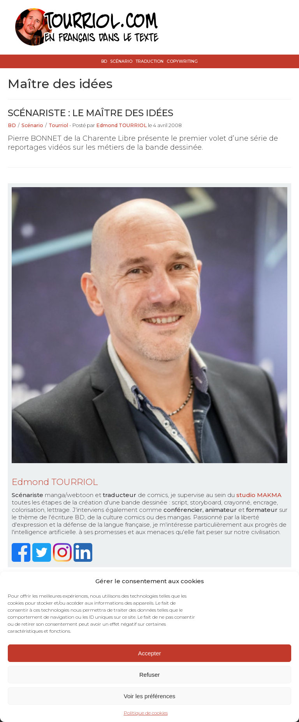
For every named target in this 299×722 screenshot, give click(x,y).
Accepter (149, 653)
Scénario (121, 61)
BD (104, 61)
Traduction (149, 61)
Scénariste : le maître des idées (90, 113)
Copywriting (182, 61)
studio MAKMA (258, 495)
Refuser (149, 674)
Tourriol (58, 125)
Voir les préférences (150, 696)
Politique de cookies (146, 713)
